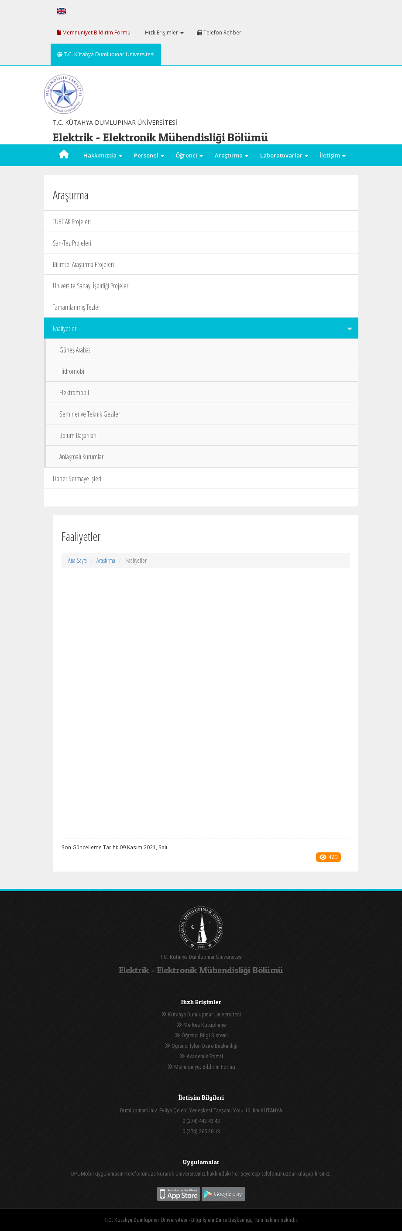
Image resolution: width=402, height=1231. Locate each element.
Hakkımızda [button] (102, 155)
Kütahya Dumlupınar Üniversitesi (201, 1014)
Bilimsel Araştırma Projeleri (83, 264)
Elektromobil (74, 392)
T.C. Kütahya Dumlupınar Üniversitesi (106, 54)
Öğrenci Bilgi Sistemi (201, 1035)
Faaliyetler (202, 328)
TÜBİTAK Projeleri (72, 221)
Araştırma (105, 560)
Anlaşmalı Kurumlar (81, 457)
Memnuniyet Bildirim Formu (94, 32)
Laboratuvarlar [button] (284, 155)
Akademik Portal (201, 1056)
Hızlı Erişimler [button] (164, 32)
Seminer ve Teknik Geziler (89, 414)
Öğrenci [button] (189, 155)
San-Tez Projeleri (72, 243)
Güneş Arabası (75, 350)
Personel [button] (149, 155)
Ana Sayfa (77, 560)
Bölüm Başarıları (77, 435)
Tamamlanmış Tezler (76, 307)
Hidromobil (72, 371)
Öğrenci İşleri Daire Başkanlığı (201, 1046)
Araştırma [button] (231, 155)
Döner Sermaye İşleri (77, 478)
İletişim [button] (333, 155)
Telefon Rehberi (220, 32)
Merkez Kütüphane (201, 1025)
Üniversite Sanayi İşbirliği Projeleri (91, 286)
